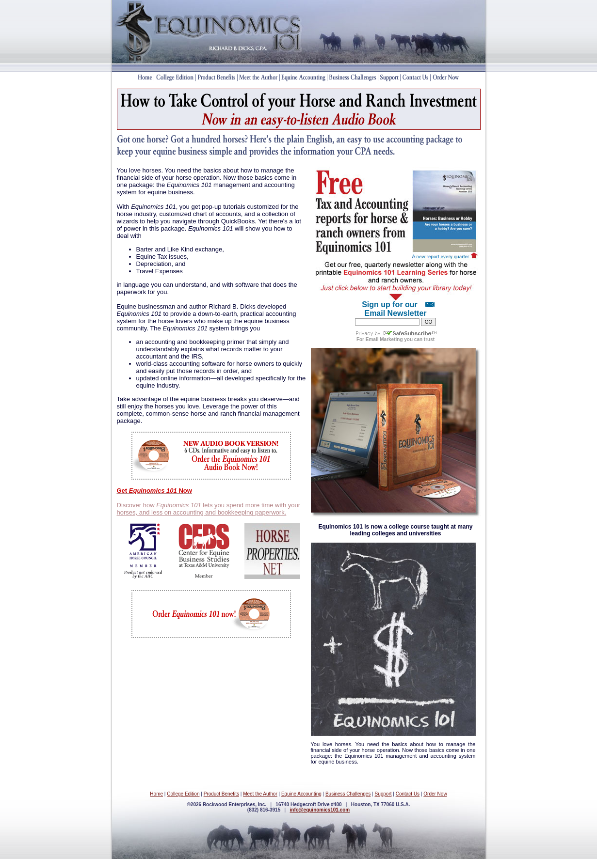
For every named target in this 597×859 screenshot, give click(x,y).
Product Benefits (221, 794)
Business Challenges (348, 794)
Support (382, 794)
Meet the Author (260, 794)
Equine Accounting (301, 794)
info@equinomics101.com (320, 809)
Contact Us (408, 794)
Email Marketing (384, 339)
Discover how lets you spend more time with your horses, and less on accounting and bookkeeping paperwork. (209, 508)
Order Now (435, 794)
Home (156, 794)
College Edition (183, 794)
